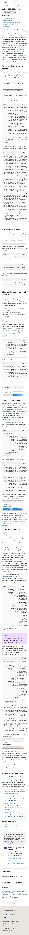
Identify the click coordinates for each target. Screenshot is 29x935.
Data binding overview (11, 826)
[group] (14, 125)
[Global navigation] (1, 2)
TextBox (11, 36)
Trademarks (13, 928)
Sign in (26, 2)
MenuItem (7, 816)
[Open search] (22, 2)
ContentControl (9, 789)
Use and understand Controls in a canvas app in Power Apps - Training (13, 892)
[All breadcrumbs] (3, 5)
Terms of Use (6, 928)
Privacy (17, 923)
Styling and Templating (15, 768)
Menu (15, 36)
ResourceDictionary (15, 411)
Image (3, 782)
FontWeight (12, 334)
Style (11, 312)
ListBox (22, 36)
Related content (7, 26)
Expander (7, 809)
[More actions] (25, 5)
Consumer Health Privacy (9, 926)
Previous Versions (15, 921)
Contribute (10, 923)
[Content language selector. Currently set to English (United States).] (10, 910)
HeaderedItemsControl (11, 813)
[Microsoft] (15, 2)
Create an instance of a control (10, 18)
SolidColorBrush (14, 640)
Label (7, 36)
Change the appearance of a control (11, 22)
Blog (4, 923)
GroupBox (17, 807)
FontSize (4, 334)
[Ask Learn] (18, 5)
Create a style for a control (20, 760)
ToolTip (16, 793)
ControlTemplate (19, 49)
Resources (4, 413)
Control (13, 45)
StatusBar (13, 800)
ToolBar (23, 816)
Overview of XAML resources (9, 419)
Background (19, 332)
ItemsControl (8, 796)
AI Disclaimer (6, 921)
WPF (6, 5)
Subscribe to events (7, 20)
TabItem (12, 807)
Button (3, 36)
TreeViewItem (14, 816)
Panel (9, 782)
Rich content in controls (8, 24)
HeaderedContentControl (11, 804)
